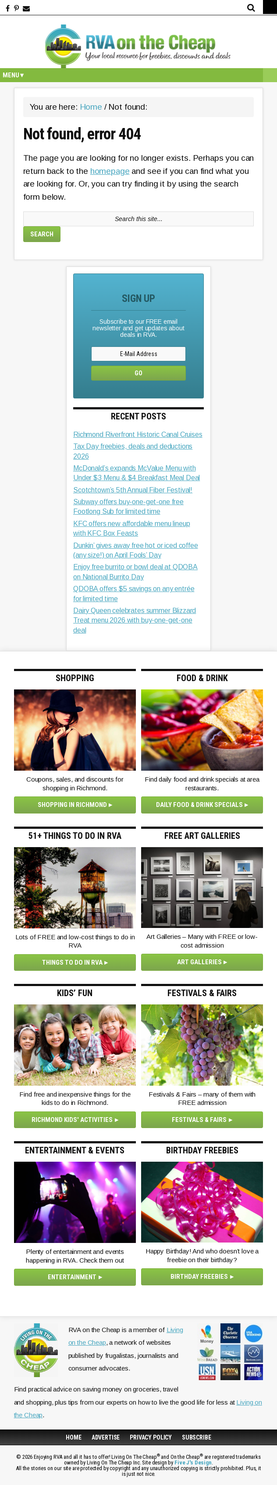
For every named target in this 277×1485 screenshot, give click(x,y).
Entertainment (72, 1277)
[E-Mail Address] (138, 353)
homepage (110, 171)
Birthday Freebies (199, 1277)
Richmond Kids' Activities (72, 1120)
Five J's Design (193, 1462)
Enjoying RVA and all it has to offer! (138, 46)
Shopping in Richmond (72, 805)
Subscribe (196, 1437)
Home (73, 1437)
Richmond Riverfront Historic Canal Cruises (137, 434)
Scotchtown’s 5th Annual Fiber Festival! (132, 490)
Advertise (106, 1437)
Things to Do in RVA (72, 962)
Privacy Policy (151, 1437)
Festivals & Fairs (199, 1120)
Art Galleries (199, 962)
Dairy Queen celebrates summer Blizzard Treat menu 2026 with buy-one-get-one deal (134, 620)
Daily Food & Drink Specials (199, 805)
